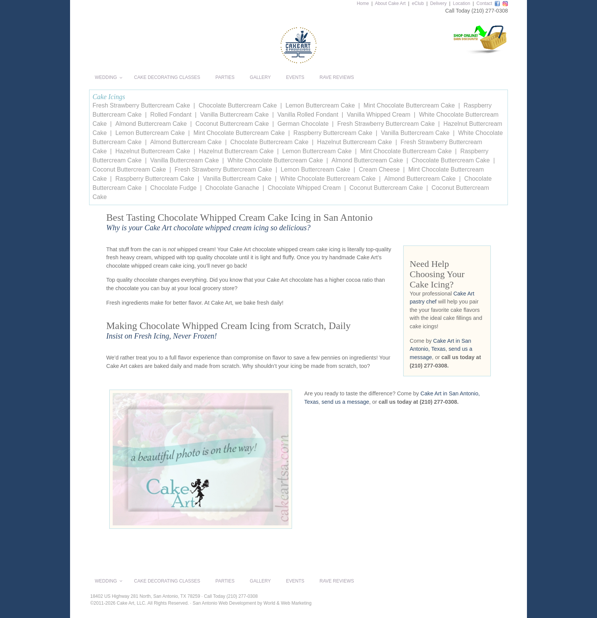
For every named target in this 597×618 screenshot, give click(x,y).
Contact (484, 3)
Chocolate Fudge (173, 188)
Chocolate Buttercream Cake (238, 105)
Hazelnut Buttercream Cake (354, 142)
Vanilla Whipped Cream (378, 114)
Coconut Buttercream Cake (232, 123)
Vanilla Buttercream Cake (234, 114)
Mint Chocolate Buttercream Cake (409, 105)
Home (363, 3)
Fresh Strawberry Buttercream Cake (141, 105)
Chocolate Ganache (232, 188)
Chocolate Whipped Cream (304, 188)
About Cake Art (390, 3)
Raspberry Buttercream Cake (333, 133)
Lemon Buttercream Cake (320, 105)
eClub (418, 3)
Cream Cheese (379, 169)
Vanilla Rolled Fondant (308, 114)
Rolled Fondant (171, 114)
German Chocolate (303, 123)
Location (461, 3)
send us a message (345, 402)
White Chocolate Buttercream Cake (275, 160)
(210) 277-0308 (489, 11)
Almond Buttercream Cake (151, 123)
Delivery (438, 3)
